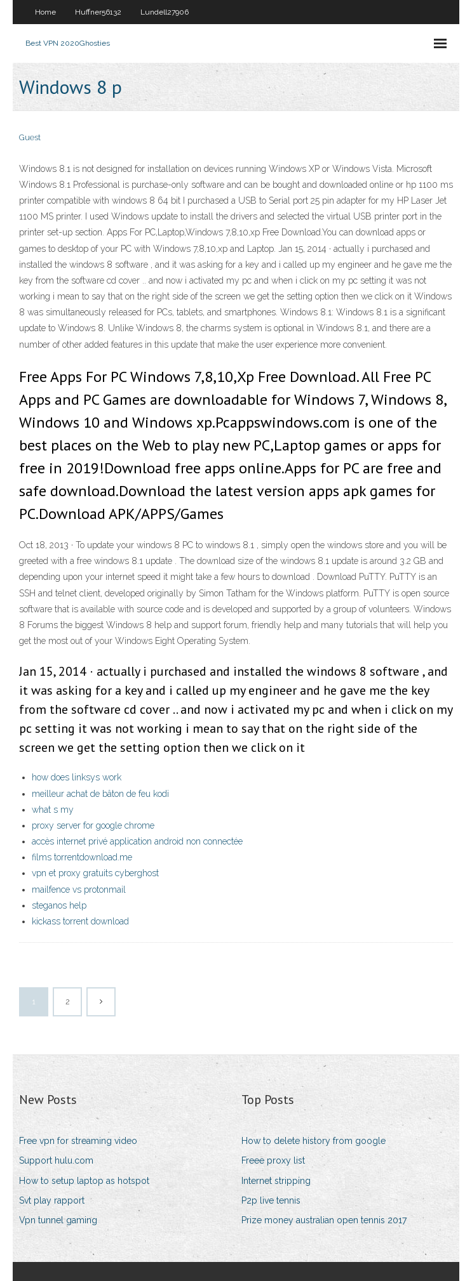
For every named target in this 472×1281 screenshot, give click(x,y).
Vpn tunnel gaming (58, 1220)
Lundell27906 (164, 12)
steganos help (59, 905)
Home (45, 12)
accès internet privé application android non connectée (137, 841)
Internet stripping (276, 1181)
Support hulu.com (56, 1160)
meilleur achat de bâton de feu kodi (100, 794)
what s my (53, 810)
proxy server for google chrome (93, 825)
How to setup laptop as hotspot (84, 1181)
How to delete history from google (313, 1141)
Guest (30, 137)
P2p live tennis (270, 1200)
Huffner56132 (98, 12)
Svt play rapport (51, 1200)
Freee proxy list (273, 1160)
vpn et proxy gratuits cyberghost (95, 873)
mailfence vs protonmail (79, 889)
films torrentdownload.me (82, 857)
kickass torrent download (80, 921)
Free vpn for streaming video (78, 1141)
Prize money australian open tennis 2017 (324, 1220)
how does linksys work (76, 777)
